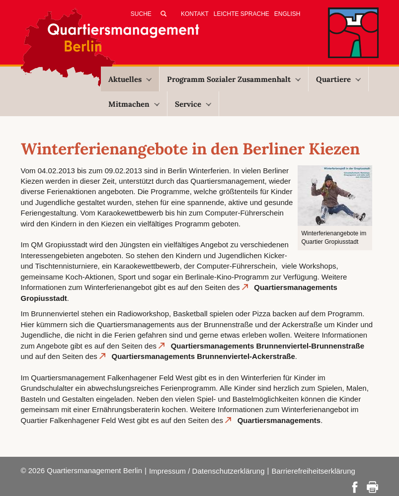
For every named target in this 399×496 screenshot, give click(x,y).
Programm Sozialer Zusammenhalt (234, 79)
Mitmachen (134, 104)
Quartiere (338, 79)
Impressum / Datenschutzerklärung (207, 471)
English (287, 13)
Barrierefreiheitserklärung (313, 471)
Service (193, 104)
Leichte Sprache (241, 13)
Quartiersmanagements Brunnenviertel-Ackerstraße (203, 356)
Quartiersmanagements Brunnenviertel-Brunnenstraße (267, 346)
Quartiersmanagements (279, 420)
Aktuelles (130, 79)
